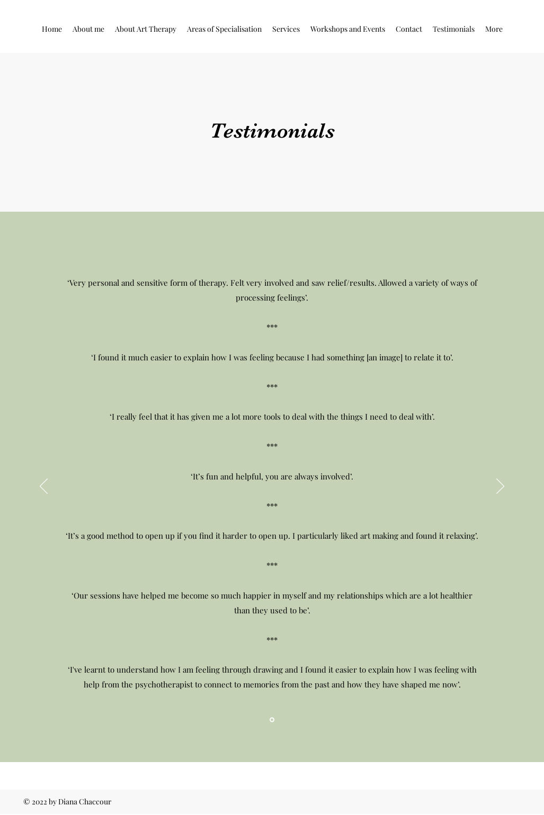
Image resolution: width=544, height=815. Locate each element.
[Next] (500, 486)
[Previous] (44, 486)
